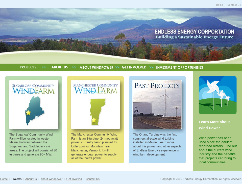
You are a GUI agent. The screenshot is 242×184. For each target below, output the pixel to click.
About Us (31, 178)
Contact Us (92, 178)
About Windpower (52, 178)
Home (4, 178)
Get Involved (74, 178)
